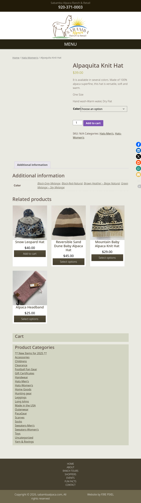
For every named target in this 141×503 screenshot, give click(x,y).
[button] (138, 144)
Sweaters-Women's (27, 429)
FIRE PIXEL (107, 494)
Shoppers (70, 474)
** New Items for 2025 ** (31, 353)
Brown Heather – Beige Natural (102, 183)
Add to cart (93, 123)
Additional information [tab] (32, 165)
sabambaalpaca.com (49, 494)
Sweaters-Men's (25, 425)
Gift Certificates (24, 373)
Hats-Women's (30, 57)
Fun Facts (70, 481)
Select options (68, 262)
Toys (18, 433)
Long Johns (22, 401)
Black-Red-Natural (72, 183)
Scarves (20, 417)
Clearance (21, 365)
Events (70, 477)
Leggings (21, 397)
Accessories (22, 357)
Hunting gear (23, 393)
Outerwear (22, 409)
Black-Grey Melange (49, 183)
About (70, 467)
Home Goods (23, 389)
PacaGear (21, 413)
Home (16, 57)
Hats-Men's (106, 133)
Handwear (21, 377)
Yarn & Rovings (24, 441)
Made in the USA (25, 405)
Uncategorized (24, 437)
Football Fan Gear (26, 369)
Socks (18, 421)
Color (76, 109)
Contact (70, 484)
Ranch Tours (70, 470)
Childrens (21, 361)
